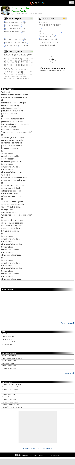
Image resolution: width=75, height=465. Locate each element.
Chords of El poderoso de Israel (11, 384)
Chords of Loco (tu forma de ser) (11, 387)
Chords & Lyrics (14, 18)
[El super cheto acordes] (31, 448)
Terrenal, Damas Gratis (9, 355)
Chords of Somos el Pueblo (10, 402)
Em (24, 21)
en (48, 455)
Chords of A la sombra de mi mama (12, 407)
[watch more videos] (67, 323)
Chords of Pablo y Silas (8, 394)
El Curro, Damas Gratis (9, 361)
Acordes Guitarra (7, 344)
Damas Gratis (18, 11)
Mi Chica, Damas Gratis (9, 368)
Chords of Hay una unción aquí (11, 392)
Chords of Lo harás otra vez (10, 389)
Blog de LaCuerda (9, 339)
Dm (5, 30)
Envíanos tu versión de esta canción (52, 64)
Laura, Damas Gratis (8, 363)
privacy (41, 455)
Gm (39, 38)
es (45, 455)
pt (51, 455)
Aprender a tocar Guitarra (9, 342)
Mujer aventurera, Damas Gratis (12, 358)
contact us (56, 455)
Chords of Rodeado (7, 397)
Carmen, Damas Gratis (9, 366)
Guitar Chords (6, 334)
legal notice (33, 455)
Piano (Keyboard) (15, 51)
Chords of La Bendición (9, 399)
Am (5, 21)
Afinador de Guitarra (8, 336)
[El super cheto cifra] (45, 448)
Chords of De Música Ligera (10, 404)
